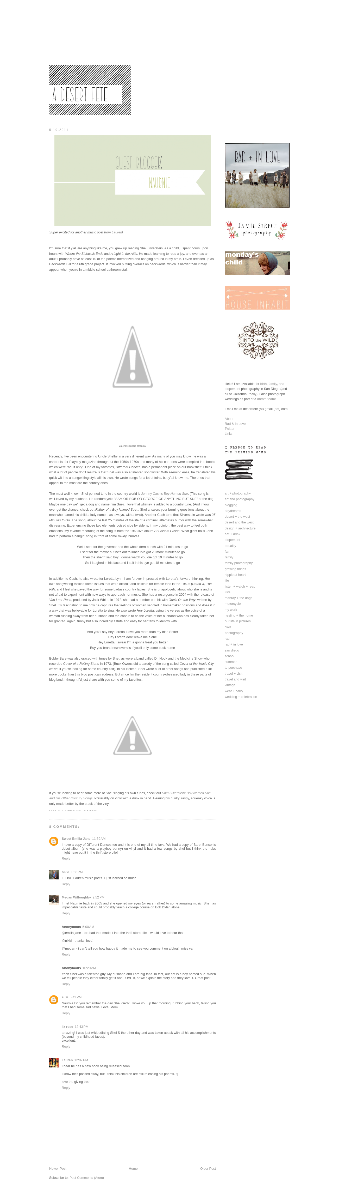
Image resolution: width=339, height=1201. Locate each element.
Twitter (230, 429)
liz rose (67, 1027)
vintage (230, 685)
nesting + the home (239, 615)
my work (231, 610)
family (272, 384)
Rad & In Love (235, 424)
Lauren (67, 1060)
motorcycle (233, 604)
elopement (232, 389)
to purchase (233, 667)
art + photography (238, 493)
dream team (266, 399)
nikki (65, 872)
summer (231, 662)
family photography (239, 563)
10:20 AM (89, 968)
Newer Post (57, 1168)
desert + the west (237, 516)
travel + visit (233, 673)
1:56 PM (77, 872)
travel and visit (235, 679)
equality (230, 546)
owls (228, 627)
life (227, 580)
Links (229, 434)
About (229, 419)
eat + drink (232, 534)
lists (227, 592)
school (229, 656)
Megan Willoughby (76, 897)
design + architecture (240, 528)
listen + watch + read (79, 810)
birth (263, 384)
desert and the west (239, 522)
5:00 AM (88, 927)
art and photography (239, 499)
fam (227, 551)
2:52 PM (98, 897)
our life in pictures (238, 621)
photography (234, 633)
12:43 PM (82, 1027)
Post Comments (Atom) (87, 1178)
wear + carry (234, 691)
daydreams (233, 511)
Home (133, 1168)
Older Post (208, 1168)
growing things (235, 569)
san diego (232, 650)
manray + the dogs (238, 598)
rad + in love (234, 644)
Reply (66, 858)
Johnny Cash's (164, 494)
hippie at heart (235, 575)
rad (227, 639)
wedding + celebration (241, 697)
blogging (231, 505)
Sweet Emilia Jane (76, 839)
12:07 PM (81, 1060)
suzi (65, 997)
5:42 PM (76, 997)
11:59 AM (98, 839)
